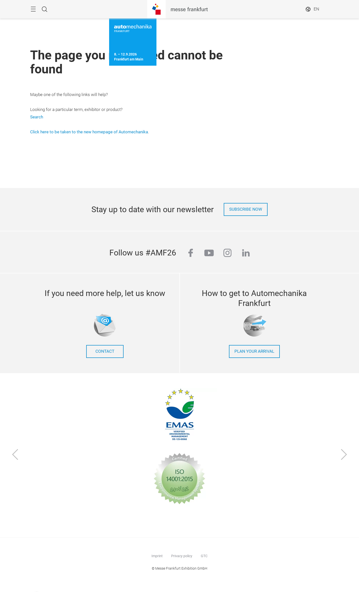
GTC (204, 556)
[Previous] (15, 455)
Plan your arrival (254, 351)
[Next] (344, 455)
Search (36, 117)
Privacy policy (181, 556)
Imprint (157, 556)
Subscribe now (245, 209)
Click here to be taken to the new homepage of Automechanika (89, 132)
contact (104, 351)
